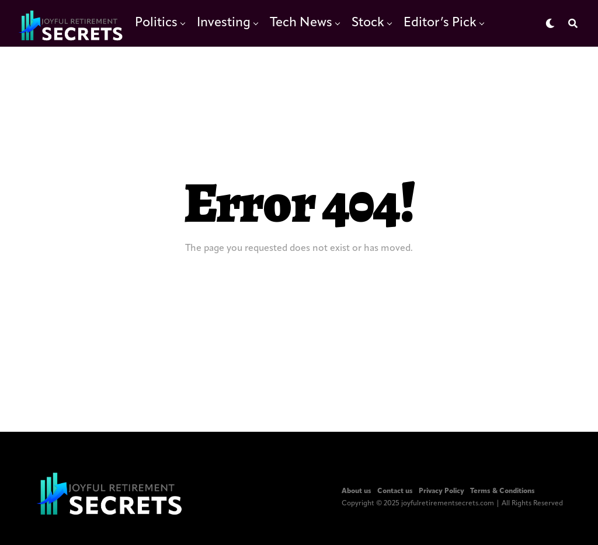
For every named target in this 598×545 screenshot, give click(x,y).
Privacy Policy (441, 491)
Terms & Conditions (502, 491)
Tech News (301, 23)
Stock (368, 23)
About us (356, 491)
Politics (156, 23)
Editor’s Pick (440, 23)
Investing (224, 23)
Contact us (395, 491)
